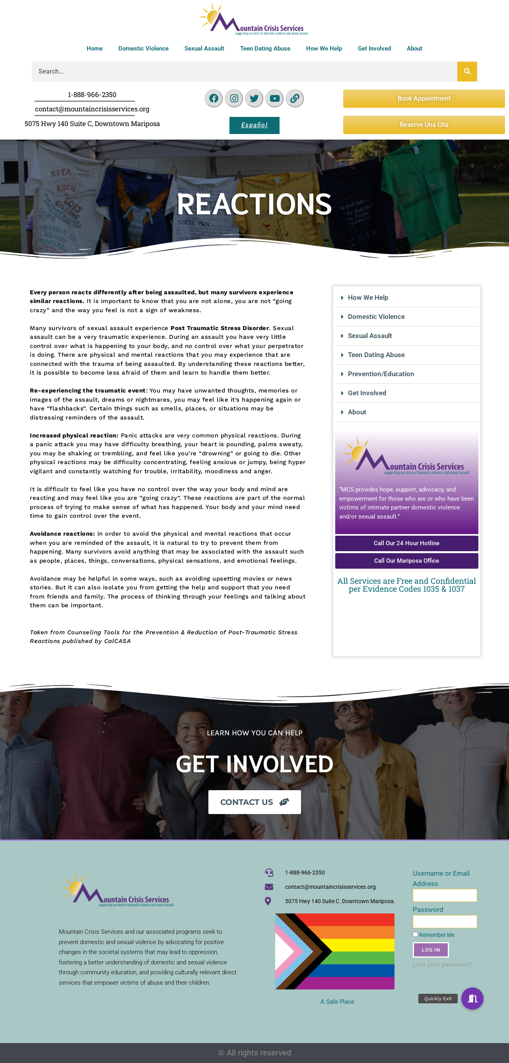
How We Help (324, 48)
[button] (406, 297)
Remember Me (434, 935)
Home (95, 48)
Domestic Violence (144, 48)
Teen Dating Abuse (265, 48)
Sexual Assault (204, 48)
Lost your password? (442, 964)
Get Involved (374, 48)
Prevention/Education (381, 374)
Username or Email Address (441, 878)
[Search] (467, 72)
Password (428, 909)
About (414, 48)
